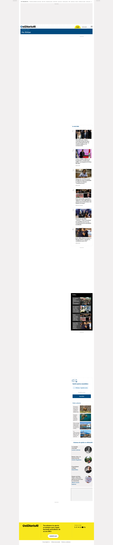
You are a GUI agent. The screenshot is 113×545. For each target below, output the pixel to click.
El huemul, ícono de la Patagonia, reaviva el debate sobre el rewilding (76, 409)
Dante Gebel (55, 1)
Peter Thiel (43, 1)
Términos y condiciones (65, 542)
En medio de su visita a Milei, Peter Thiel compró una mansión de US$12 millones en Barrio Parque (76, 309)
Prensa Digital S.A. (46, 542)
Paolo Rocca (73, 1)
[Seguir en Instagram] (80, 527)
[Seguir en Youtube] (83, 527)
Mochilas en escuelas (82, 1)
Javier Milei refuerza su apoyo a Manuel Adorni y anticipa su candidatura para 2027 (83, 239)
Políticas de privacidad (55, 542)
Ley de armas (60, 1)
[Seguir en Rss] (84, 527)
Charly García (88, 1)
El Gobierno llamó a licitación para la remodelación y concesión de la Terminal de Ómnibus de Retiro (76, 301)
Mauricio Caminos (79, 205)
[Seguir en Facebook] (76, 527)
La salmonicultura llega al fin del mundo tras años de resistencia (76, 434)
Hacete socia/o (77, 27)
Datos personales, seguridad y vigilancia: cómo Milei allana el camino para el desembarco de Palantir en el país (76, 317)
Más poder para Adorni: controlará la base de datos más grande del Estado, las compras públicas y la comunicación (82, 142)
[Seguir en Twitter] (75, 527)
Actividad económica (49, 1)
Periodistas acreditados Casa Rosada (35, 1)
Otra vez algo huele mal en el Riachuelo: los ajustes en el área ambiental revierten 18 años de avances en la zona (76, 426)
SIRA (69, 1)
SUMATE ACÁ (53, 536)
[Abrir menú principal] (92, 26)
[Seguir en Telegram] (78, 527)
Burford (76, 1)
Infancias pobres (65, 1)
